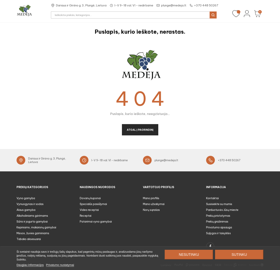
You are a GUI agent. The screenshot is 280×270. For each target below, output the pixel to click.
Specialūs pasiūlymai (93, 204)
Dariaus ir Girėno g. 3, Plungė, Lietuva (81, 5)
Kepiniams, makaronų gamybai (36, 227)
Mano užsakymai (153, 204)
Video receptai (89, 210)
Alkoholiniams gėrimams (32, 215)
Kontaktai (212, 198)
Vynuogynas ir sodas (30, 204)
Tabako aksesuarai (29, 239)
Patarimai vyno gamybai (96, 221)
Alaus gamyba (26, 210)
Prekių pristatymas (218, 215)
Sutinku (239, 255)
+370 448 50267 (206, 5)
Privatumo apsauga (219, 227)
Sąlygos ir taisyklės (218, 233)
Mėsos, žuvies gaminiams (33, 233)
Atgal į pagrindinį (140, 129)
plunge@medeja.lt (173, 5)
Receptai (85, 215)
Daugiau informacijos (30, 264)
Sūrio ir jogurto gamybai (32, 221)
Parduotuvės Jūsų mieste (222, 210)
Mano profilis (151, 198)
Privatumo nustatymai (60, 264)
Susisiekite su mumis (219, 204)
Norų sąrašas (151, 210)
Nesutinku (189, 255)
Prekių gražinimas (217, 221)
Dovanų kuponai (90, 198)
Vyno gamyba (26, 198)
